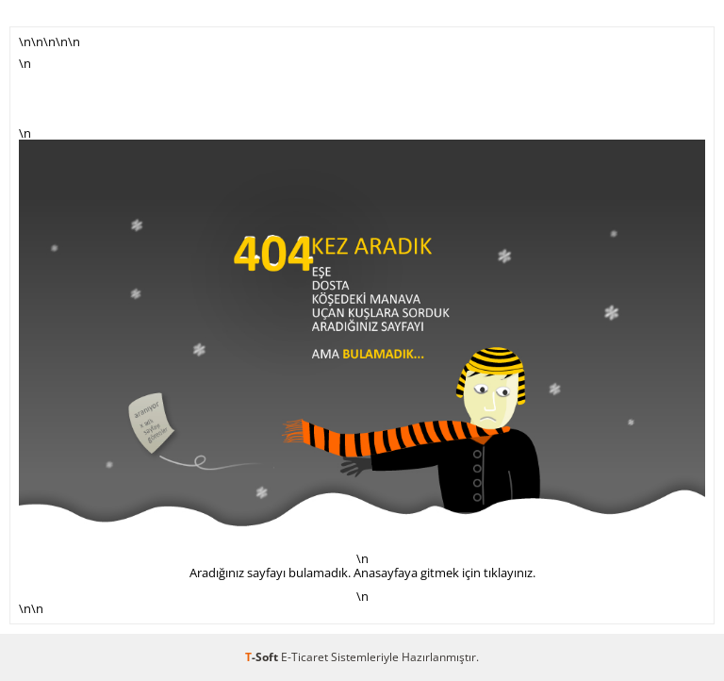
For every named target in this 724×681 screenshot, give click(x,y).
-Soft (263, 657)
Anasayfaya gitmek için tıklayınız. (444, 572)
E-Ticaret (304, 657)
